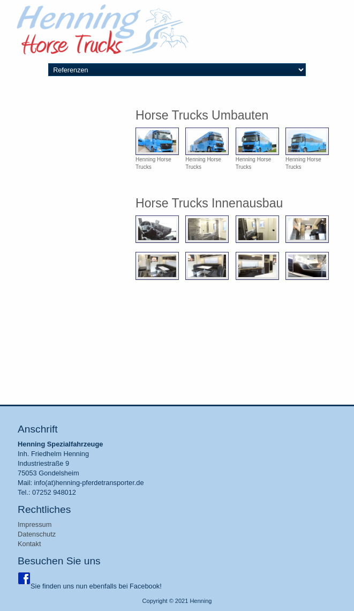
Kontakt (29, 544)
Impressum (34, 524)
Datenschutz (37, 534)
